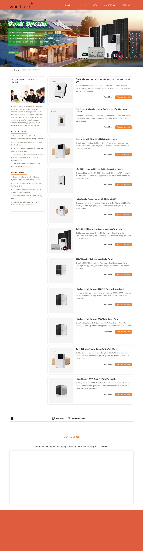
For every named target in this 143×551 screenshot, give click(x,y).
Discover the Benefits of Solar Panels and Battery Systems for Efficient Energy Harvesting (28, 137)
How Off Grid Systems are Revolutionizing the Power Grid (26, 184)
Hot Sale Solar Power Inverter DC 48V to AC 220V (96, 199)
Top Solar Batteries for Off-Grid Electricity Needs (26, 197)
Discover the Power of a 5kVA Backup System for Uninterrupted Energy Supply (25, 178)
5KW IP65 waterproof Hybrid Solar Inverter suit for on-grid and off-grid (103, 80)
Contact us (109, 5)
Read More (108, 97)
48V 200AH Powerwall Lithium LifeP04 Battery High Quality (99, 169)
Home (67, 5)
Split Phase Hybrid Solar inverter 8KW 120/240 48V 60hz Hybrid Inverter (101, 110)
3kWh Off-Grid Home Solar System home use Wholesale (99, 229)
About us (126, 5)
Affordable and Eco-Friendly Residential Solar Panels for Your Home (26, 191)
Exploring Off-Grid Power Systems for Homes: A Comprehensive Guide (25, 203)
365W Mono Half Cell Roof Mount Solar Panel (94, 259)
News (95, 5)
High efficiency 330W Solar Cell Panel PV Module (96, 379)
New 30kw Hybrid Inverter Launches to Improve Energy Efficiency (25, 165)
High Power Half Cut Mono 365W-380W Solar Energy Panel (100, 289)
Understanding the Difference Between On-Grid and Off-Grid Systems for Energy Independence (27, 157)
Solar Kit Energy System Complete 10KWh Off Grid (96, 349)
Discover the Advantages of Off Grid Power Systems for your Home (27, 149)
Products (81, 5)
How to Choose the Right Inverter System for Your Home (26, 143)
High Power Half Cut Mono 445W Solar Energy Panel (97, 319)
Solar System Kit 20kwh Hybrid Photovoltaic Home (96, 139)
